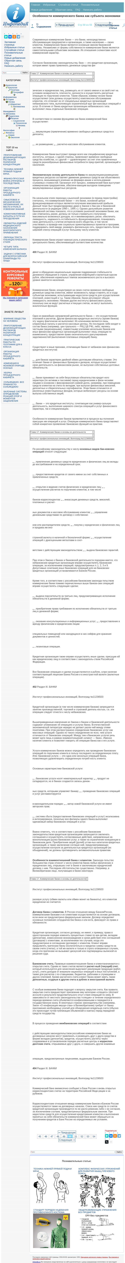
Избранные (49, 5)
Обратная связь (13, 60)
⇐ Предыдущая (65, 25)
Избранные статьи (14, 47)
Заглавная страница (10, 43)
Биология (12, 87)
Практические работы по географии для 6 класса (12, 343)
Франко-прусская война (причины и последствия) (13, 180)
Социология (19, 121)
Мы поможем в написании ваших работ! (15, 299)
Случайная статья (14, 50)
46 (46, 1136)
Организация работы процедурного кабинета (11, 191)
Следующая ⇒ (103, 25)
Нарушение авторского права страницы (94, 1257)
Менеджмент (9, 111)
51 (76, 1136)
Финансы (10, 133)
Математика (19, 106)
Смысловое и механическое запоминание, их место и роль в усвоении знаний (13, 204)
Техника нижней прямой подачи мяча (52, 1170)
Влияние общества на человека (14, 319)
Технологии (21, 123)
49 (64, 1136)
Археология (11, 85)
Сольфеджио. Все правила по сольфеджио (13, 384)
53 (88, 1136)
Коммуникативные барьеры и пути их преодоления (14, 216)
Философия (8, 130)
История (10, 99)
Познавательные (90, 5)
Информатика (9, 97)
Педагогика (13, 116)
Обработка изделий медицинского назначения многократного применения (14, 228)
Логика (11, 102)
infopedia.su (37, 1262)
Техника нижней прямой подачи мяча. (13, 171)
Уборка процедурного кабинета (11, 375)
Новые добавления (14, 58)
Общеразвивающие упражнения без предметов (97, 1211)
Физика (21, 125)
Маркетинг (16, 104)
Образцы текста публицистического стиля (15, 239)
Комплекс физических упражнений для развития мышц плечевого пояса (99, 1171)
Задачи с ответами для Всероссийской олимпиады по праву (15, 257)
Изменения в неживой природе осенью (13, 365)
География (18, 92)
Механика (10, 114)
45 (40, 1136)
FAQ (6, 63)
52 (82, 1136)
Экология (15, 137)
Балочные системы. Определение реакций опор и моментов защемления (15, 396)
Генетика (15, 90)
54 (94, 1136)
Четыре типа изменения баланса (15, 248)
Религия (14, 118)
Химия (11, 135)
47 (51, 1136)
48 (58, 1136)
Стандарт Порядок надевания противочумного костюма (50, 1211)
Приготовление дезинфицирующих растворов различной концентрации (14, 160)
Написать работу (13, 66)
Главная (35, 5)
